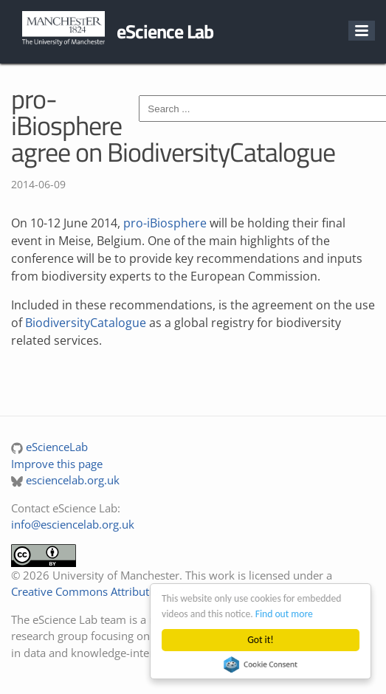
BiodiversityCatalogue (85, 323)
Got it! (260, 639)
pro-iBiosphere (165, 223)
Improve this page (57, 463)
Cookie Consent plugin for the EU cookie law (260, 664)
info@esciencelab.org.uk (72, 524)
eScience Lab (165, 31)
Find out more (284, 614)
